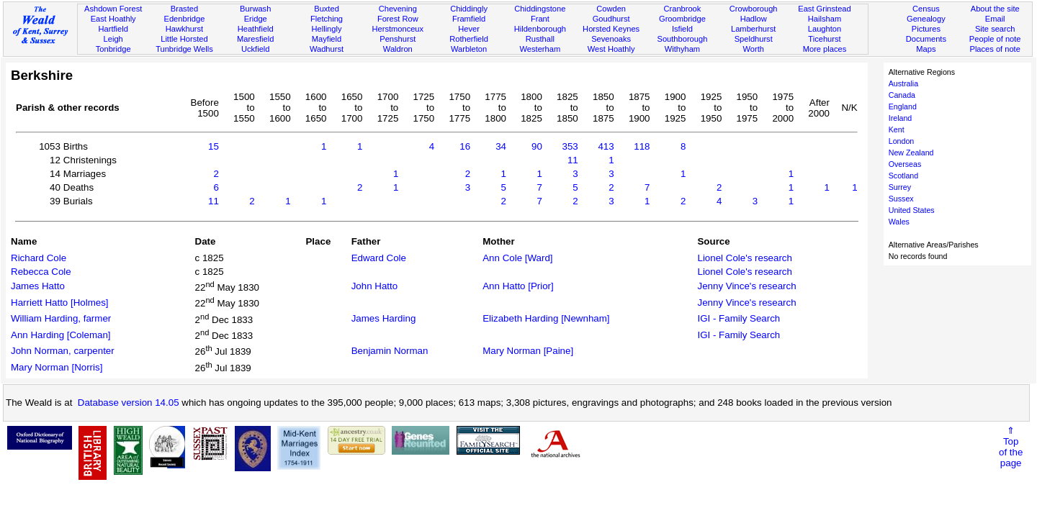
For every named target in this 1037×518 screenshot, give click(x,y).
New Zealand (911, 152)
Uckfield (255, 49)
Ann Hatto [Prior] (518, 286)
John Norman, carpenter (63, 350)
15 (213, 146)
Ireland (900, 118)
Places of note (994, 49)
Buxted (326, 8)
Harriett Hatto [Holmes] (60, 302)
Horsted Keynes (611, 28)
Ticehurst (824, 39)
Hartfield (112, 28)
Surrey (900, 187)
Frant (540, 18)
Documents (926, 39)
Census (926, 8)
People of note (995, 39)
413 (606, 146)
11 (572, 160)
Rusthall (540, 39)
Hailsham (824, 18)
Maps (925, 49)
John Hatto (374, 286)
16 (464, 146)
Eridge (255, 18)
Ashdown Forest (113, 8)
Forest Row (397, 18)
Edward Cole (378, 258)
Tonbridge (113, 49)
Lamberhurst (753, 28)
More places (825, 49)
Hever (469, 28)
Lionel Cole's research (744, 258)
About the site (995, 8)
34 (500, 146)
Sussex (901, 198)
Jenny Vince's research (746, 286)
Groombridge (682, 18)
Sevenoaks (611, 39)
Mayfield (326, 39)
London (902, 141)
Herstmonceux (397, 28)
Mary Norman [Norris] (56, 367)
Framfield (468, 18)
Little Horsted (184, 39)
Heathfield (256, 28)
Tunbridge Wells (184, 49)
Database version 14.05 (128, 402)
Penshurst (398, 39)
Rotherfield (468, 39)
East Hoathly (113, 18)
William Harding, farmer (61, 318)
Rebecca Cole (41, 271)
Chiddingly (469, 8)
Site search (995, 28)
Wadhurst (327, 49)
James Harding (383, 318)
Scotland (903, 175)
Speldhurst (754, 39)
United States (912, 210)
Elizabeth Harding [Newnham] (545, 318)
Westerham (540, 49)
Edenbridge (184, 18)
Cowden (611, 8)
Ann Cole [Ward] (517, 258)
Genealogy (926, 18)
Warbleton (469, 49)
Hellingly (327, 28)
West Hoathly (611, 49)
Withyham (682, 49)
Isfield (682, 28)
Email (995, 18)
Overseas (905, 164)
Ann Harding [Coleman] (61, 335)
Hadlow (753, 18)
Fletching (326, 18)
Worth (752, 49)
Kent (896, 129)
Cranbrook (682, 8)
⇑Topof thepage (1011, 446)
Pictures (926, 28)
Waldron (398, 49)
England (903, 106)
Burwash (255, 8)
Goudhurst (611, 18)
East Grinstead (824, 8)
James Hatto (38, 286)
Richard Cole (38, 258)
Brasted (184, 8)
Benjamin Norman (389, 350)
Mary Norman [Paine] (527, 350)
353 (570, 146)
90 (536, 146)
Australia (903, 83)
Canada (902, 95)
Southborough (682, 39)
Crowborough (754, 8)
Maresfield (255, 39)
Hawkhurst (184, 28)
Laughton (824, 28)
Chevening (398, 8)
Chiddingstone (539, 8)
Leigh (113, 39)
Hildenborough (540, 28)
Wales (899, 221)
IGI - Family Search (738, 318)
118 (642, 146)
